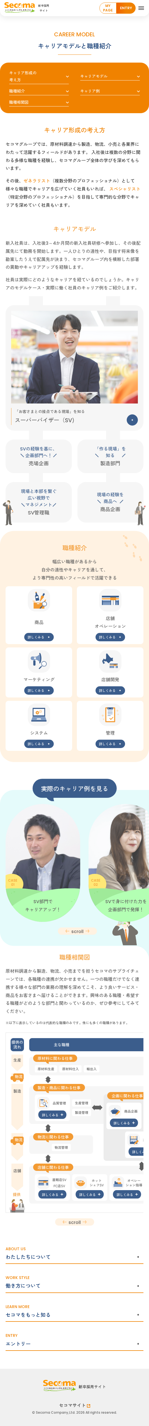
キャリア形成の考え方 (22, 76)
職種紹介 (17, 91)
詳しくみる (36, 640)
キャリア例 (90, 91)
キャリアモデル (94, 76)
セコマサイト (74, 1405)
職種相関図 (19, 102)
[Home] (51, 8)
